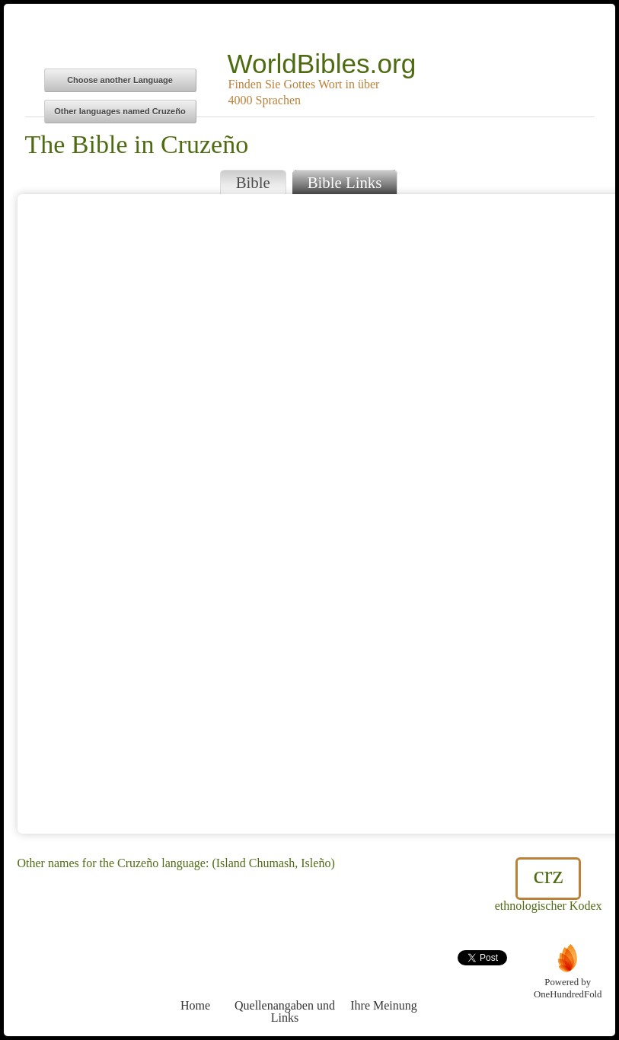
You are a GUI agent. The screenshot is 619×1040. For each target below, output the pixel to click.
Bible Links (345, 182)
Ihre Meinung (384, 977)
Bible (253, 182)
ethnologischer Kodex (548, 884)
